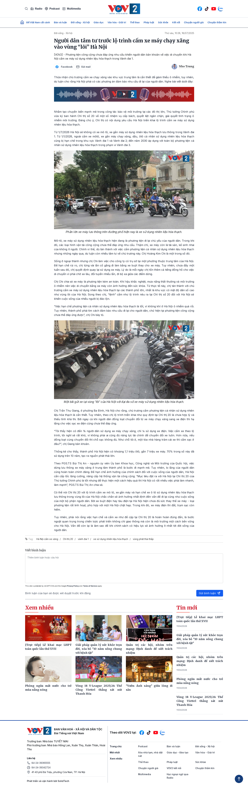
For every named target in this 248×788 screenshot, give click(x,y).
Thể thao (135, 22)
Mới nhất (115, 752)
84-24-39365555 (41, 762)
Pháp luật (149, 22)
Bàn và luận (60, 22)
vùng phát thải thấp (143, 539)
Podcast (52, 8)
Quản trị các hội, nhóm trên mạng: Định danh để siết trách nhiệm (199, 661)
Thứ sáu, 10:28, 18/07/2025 (179, 33)
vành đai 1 (83, 539)
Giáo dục (99, 22)
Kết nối (176, 22)
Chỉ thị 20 (68, 539)
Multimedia (71, 8)
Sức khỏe (163, 22)
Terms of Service (90, 586)
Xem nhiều (116, 758)
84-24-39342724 (41, 767)
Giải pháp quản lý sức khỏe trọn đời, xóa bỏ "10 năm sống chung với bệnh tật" (199, 639)
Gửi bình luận (209, 593)
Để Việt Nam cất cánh (38, 22)
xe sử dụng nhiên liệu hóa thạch (110, 539)
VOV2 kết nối (174, 768)
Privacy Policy (73, 586)
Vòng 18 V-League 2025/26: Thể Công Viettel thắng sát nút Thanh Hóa (199, 701)
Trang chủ (116, 746)
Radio (36, 8)
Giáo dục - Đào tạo (177, 752)
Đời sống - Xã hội (80, 22)
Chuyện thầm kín (217, 22)
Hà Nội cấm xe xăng (47, 539)
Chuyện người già (194, 22)
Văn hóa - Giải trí (117, 22)
